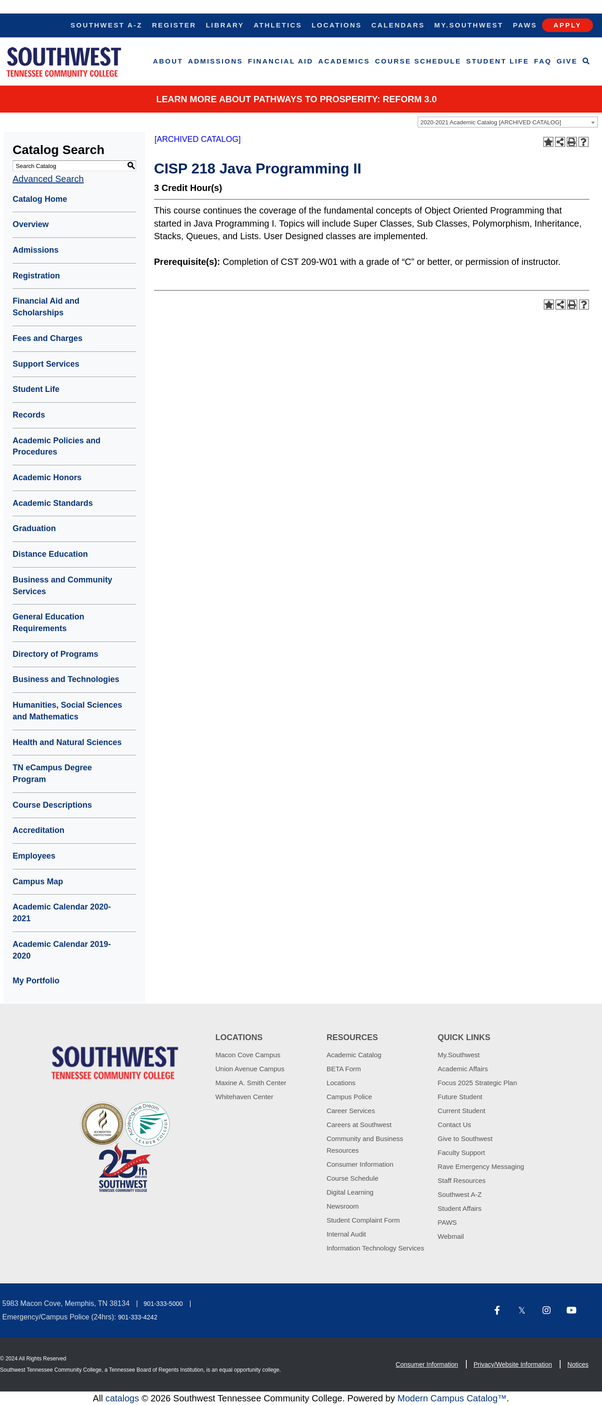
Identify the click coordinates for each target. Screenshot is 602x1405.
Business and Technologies (66, 679)
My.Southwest (468, 25)
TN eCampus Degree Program (52, 773)
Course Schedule (418, 61)
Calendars (397, 25)
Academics (344, 61)
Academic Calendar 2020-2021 (62, 912)
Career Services (351, 1110)
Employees (34, 855)
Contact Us (454, 1124)
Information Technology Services (375, 1248)
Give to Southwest (465, 1138)
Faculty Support (461, 1152)
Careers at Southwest (359, 1124)
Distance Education (50, 554)
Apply (567, 25)
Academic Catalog (354, 1055)
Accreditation (38, 830)
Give (567, 61)
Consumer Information (360, 1164)
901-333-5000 (163, 1303)
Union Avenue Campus (249, 1069)
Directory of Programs (55, 654)
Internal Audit (346, 1234)
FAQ (543, 61)
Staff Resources (461, 1180)
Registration (36, 275)
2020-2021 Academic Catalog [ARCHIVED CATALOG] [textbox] (490, 122)
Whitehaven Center (244, 1096)
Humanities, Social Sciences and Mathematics (67, 710)
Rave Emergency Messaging (481, 1166)
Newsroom (343, 1206)
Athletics (278, 25)
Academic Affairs (463, 1069)
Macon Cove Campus (247, 1055)
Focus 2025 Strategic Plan (477, 1083)
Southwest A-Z (107, 25)
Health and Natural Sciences (67, 742)
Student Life (497, 61)
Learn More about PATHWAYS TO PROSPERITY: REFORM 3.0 (296, 99)
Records (29, 414)
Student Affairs (459, 1208)
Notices (577, 1364)
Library (225, 25)
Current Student (461, 1110)
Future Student (460, 1096)
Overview (31, 224)
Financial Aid (280, 61)
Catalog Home (40, 199)
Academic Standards (53, 503)
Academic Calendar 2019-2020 (62, 950)
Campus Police (349, 1096)
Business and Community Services (62, 585)
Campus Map (38, 881)
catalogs (122, 1398)
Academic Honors (47, 477)
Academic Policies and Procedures (56, 446)
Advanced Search (48, 179)
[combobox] (508, 122)
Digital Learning (350, 1192)
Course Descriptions (52, 804)
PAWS (447, 1222)
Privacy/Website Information (513, 1364)
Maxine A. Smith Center (251, 1083)
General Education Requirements (48, 622)
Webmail (451, 1236)
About (168, 61)
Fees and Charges (47, 338)
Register (174, 25)
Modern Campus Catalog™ (451, 1398)
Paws (525, 25)
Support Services (46, 363)
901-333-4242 (137, 1317)
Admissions (215, 61)
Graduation (34, 528)
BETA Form (344, 1069)
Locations (336, 25)
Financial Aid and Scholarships (46, 306)
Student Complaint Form (363, 1220)
